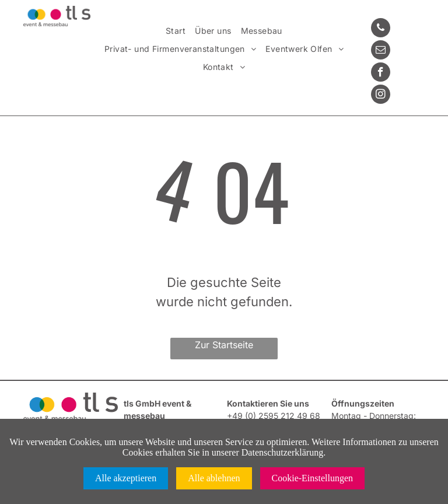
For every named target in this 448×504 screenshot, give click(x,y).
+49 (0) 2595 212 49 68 (273, 416)
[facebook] (380, 73)
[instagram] (380, 96)
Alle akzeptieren (125, 478)
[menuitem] (175, 31)
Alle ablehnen (214, 478)
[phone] (380, 29)
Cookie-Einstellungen (313, 478)
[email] (380, 51)
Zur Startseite (224, 345)
